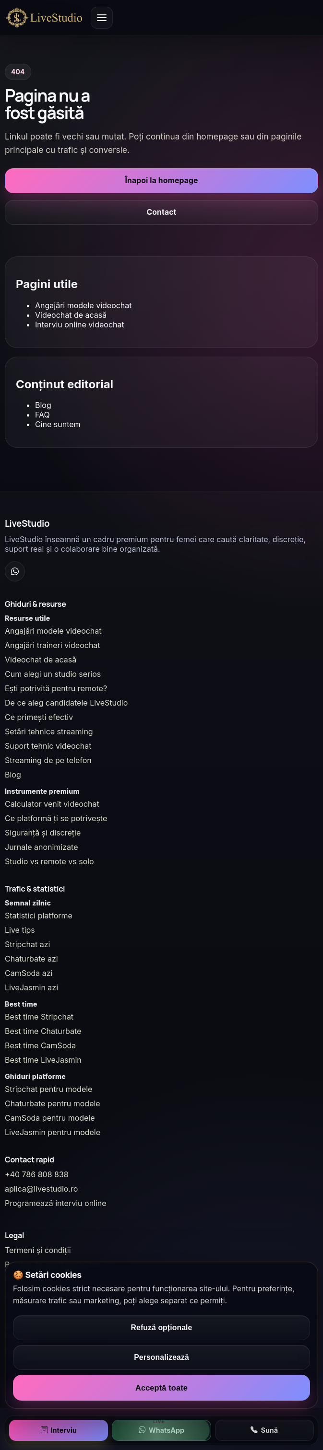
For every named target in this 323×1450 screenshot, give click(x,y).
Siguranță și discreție (43, 832)
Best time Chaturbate (43, 1031)
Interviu (59, 1430)
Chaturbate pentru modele (52, 1103)
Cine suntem (58, 424)
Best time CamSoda (40, 1045)
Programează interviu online (56, 1203)
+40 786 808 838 (37, 1174)
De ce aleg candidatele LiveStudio (66, 703)
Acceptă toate (161, 1387)
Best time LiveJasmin (43, 1060)
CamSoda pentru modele (50, 1118)
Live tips (20, 930)
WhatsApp (161, 1430)
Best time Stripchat (39, 1016)
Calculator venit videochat (52, 804)
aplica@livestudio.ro (41, 1189)
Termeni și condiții (38, 1250)
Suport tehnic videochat (48, 746)
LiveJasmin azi (31, 987)
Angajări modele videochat (83, 305)
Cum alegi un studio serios (53, 674)
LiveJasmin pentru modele (52, 1132)
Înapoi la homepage (161, 180)
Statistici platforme (38, 915)
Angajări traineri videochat (52, 645)
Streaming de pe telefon (48, 760)
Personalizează (161, 1357)
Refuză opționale (161, 1327)
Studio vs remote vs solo (49, 861)
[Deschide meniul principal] (102, 18)
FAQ (42, 414)
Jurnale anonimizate (41, 847)
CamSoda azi (29, 973)
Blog (43, 405)
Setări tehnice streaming (49, 731)
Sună (264, 1430)
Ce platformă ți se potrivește (56, 818)
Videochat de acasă (71, 315)
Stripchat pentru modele (48, 1089)
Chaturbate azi (31, 958)
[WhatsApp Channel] (15, 571)
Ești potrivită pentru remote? (56, 688)
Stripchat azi (27, 944)
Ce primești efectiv (39, 717)
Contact (162, 212)
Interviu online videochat (79, 324)
